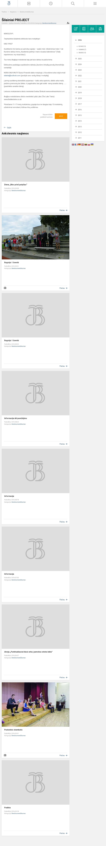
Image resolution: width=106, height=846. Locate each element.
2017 (80, 104)
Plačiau (62, 210)
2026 (80, 40)
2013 (80, 127)
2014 (80, 121)
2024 (80, 64)
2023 (80, 70)
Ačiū (61, 116)
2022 (80, 76)
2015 (80, 115)
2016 (80, 110)
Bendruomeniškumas (27, 12)
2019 (80, 93)
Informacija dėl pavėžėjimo (15, 418)
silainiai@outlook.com (12, 76)
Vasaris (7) (82, 49)
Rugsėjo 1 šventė (11, 262)
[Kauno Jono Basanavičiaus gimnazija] (9, 3)
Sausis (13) (82, 52)
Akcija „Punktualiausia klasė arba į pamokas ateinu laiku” (28, 652)
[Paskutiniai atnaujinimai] (51, 3)
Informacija (9, 496)
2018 (80, 98)
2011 (80, 138)
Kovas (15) (82, 46)
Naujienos (13, 12)
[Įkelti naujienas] (29, 3)
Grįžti (9, 128)
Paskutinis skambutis (13, 730)
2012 (80, 132)
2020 (80, 87)
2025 (80, 59)
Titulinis (4, 12)
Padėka (7, 808)
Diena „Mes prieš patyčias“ (15, 185)
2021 (80, 81)
